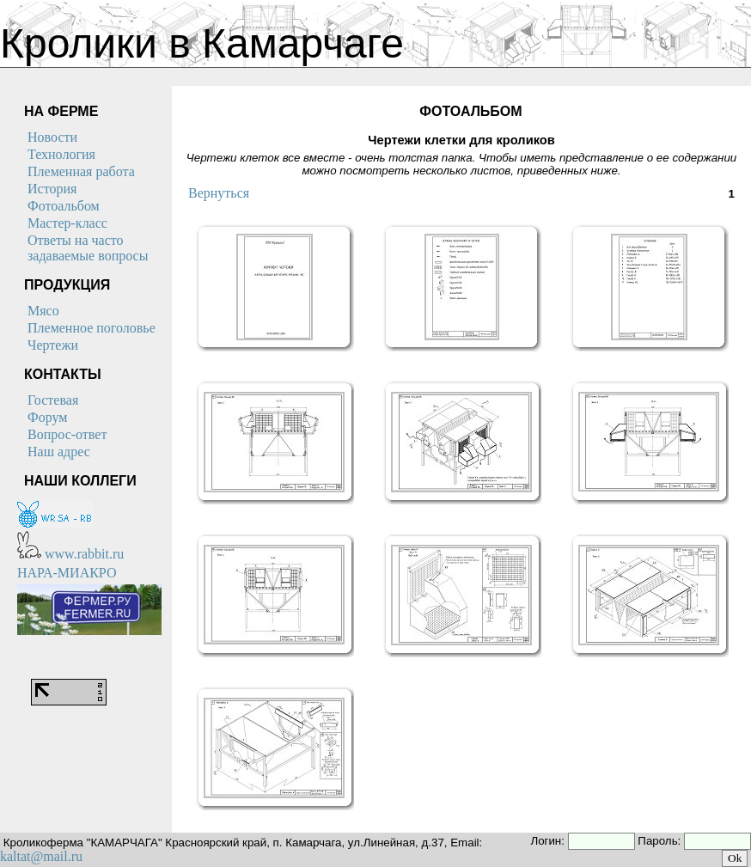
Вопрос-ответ (67, 434)
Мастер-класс (67, 223)
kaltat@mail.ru (41, 856)
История (51, 188)
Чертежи (52, 345)
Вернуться (218, 193)
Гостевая (52, 400)
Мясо (43, 310)
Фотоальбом (63, 205)
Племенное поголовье (91, 328)
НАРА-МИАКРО (67, 572)
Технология (61, 154)
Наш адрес (58, 451)
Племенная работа (81, 171)
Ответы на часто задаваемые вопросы (87, 248)
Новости (52, 137)
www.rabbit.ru (70, 553)
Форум (47, 417)
